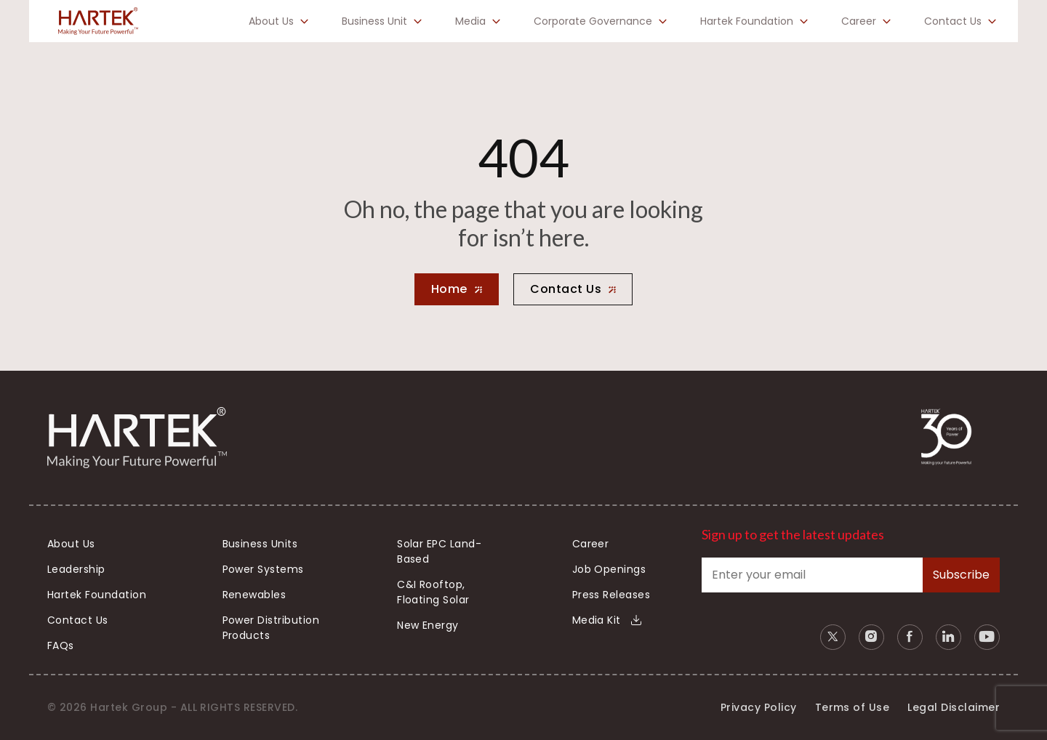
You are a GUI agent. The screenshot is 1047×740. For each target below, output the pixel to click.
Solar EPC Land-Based (439, 551)
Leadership (76, 569)
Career (858, 21)
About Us (271, 21)
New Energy (428, 625)
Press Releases (611, 594)
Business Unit (374, 21)
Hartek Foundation (746, 21)
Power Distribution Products (271, 628)
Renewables (254, 594)
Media (470, 21)
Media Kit (607, 620)
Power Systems (263, 569)
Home (449, 289)
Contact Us (953, 21)
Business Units (260, 543)
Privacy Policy (759, 707)
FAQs (60, 645)
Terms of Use (852, 707)
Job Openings (609, 569)
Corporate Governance (593, 21)
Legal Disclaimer (953, 707)
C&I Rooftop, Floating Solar (433, 592)
